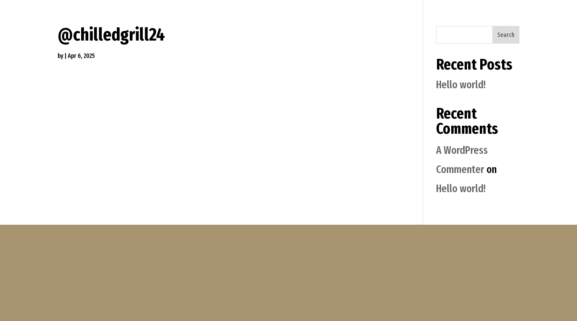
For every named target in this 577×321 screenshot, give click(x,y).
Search (506, 35)
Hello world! (461, 84)
